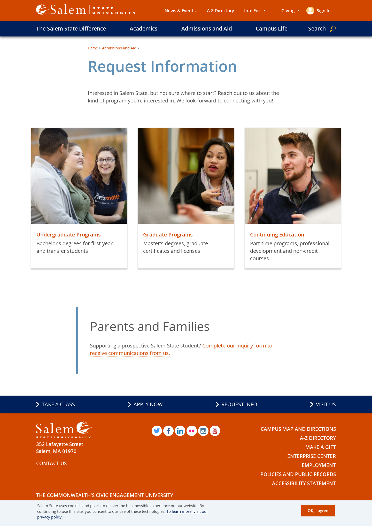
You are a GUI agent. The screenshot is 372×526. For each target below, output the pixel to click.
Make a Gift (320, 447)
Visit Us (326, 404)
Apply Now (148, 404)
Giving (288, 10)
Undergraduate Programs (68, 234)
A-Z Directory (220, 10)
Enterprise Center (311, 456)
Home (93, 48)
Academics (143, 28)
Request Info (239, 404)
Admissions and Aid (206, 28)
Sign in (324, 10)
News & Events (180, 10)
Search (317, 28)
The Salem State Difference (71, 28)
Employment (319, 465)
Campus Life (272, 28)
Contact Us (51, 463)
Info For (252, 10)
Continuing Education (277, 234)
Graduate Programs (168, 234)
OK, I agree (318, 510)
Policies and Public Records (298, 474)
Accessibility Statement (304, 483)
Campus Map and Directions (298, 429)
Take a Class (58, 404)
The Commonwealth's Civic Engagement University (104, 495)
